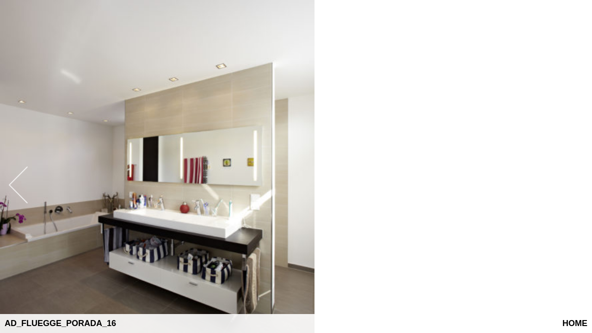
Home (574, 323)
